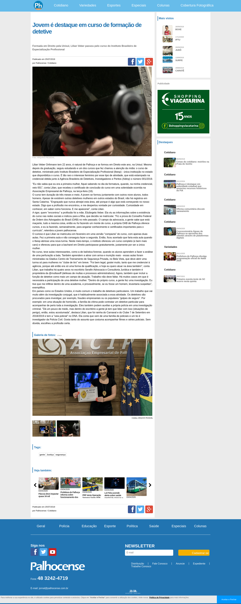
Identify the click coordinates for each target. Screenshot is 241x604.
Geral (41, 526)
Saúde (154, 526)
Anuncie (180, 563)
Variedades (87, 5)
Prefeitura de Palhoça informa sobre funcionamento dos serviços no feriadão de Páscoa (70, 497)
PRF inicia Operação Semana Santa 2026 (91, 496)
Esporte (110, 526)
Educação (89, 526)
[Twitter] (140, 62)
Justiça (50, 455)
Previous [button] (36, 377)
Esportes (113, 5)
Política (132, 526)
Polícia (64, 526)
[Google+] (149, 62)
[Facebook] (132, 62)
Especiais (139, 5)
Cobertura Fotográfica (197, 5)
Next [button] (149, 377)
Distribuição (137, 563)
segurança (60, 455)
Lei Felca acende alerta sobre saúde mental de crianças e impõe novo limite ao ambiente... (113, 498)
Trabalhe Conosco (141, 566)
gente (42, 455)
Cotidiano (61, 5)
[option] (92, 377)
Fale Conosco (160, 563)
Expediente (199, 563)
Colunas (163, 5)
